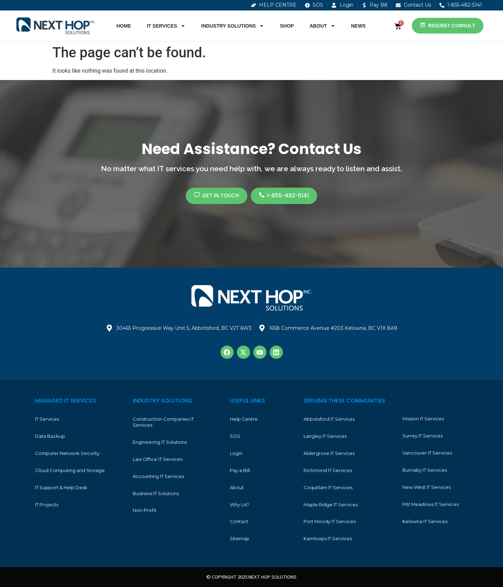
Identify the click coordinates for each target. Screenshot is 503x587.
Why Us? (239, 504)
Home (123, 26)
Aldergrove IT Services (329, 453)
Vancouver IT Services (427, 453)
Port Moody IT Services (330, 521)
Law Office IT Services (157, 459)
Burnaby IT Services (424, 470)
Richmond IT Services (328, 470)
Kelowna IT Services (424, 521)
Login (236, 453)
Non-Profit (144, 510)
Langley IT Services (325, 436)
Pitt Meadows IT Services (430, 504)
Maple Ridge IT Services (331, 504)
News (358, 26)
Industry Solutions (232, 26)
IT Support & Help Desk (61, 487)
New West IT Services (426, 487)
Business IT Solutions (156, 493)
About (322, 26)
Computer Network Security (67, 453)
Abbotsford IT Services (329, 419)
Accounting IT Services (158, 476)
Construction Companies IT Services (163, 422)
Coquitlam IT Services (328, 487)
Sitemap (239, 538)
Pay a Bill (240, 470)
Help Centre (244, 419)
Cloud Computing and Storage (70, 470)
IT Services (166, 26)
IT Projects (46, 504)
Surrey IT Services (422, 436)
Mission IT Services (423, 418)
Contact (239, 521)
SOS (235, 436)
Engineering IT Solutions (160, 442)
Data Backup (50, 436)
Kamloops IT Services (328, 538)
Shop (287, 26)
